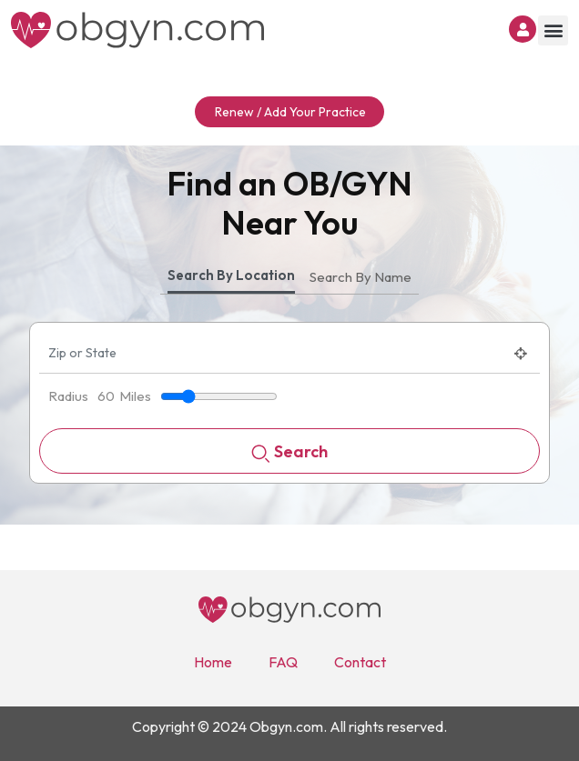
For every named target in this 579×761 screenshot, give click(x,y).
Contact (360, 662)
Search (289, 453)
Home (213, 662)
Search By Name (360, 276)
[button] (553, 30)
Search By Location (231, 275)
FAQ (283, 662)
